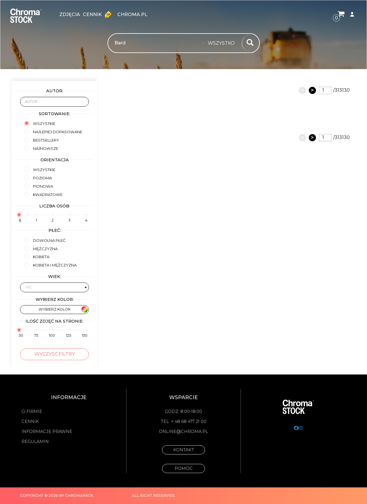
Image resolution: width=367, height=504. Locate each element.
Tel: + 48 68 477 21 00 (183, 421)
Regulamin (35, 441)
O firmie (32, 411)
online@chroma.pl (183, 431)
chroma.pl (132, 14)
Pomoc (184, 468)
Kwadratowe (43, 194)
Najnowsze (41, 148)
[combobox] (223, 43)
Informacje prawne (47, 431)
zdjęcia (69, 14)
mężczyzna (41, 248)
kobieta (36, 256)
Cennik (98, 14)
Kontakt (183, 449)
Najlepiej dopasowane (53, 131)
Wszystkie (39, 123)
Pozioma (38, 177)
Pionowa (38, 186)
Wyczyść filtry (54, 354)
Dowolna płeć (44, 240)
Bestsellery (41, 140)
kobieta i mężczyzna (50, 264)
